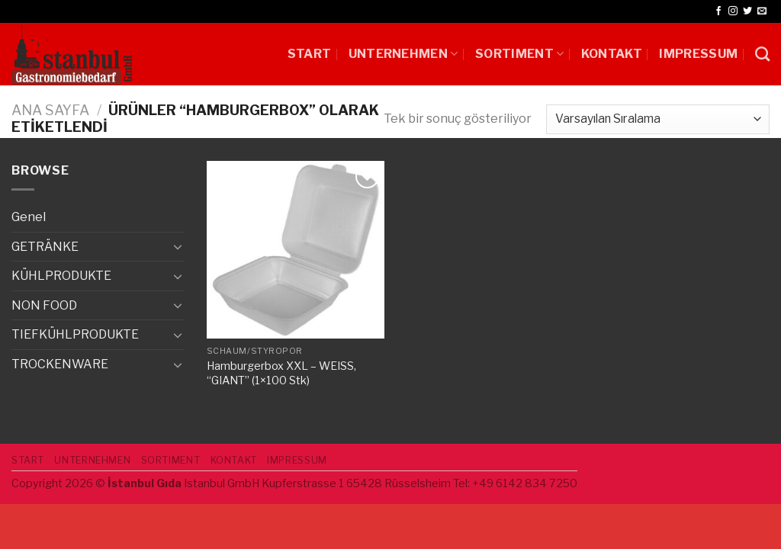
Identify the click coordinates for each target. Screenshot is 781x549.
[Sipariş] (658, 119)
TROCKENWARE (59, 364)
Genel (28, 217)
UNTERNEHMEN (403, 54)
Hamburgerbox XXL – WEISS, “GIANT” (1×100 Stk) (281, 373)
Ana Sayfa (50, 110)
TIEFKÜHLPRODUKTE (75, 334)
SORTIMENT (519, 54)
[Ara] (762, 53)
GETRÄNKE (45, 246)
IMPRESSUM (698, 54)
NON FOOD (44, 305)
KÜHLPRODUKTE (61, 275)
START (310, 54)
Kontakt (611, 54)
